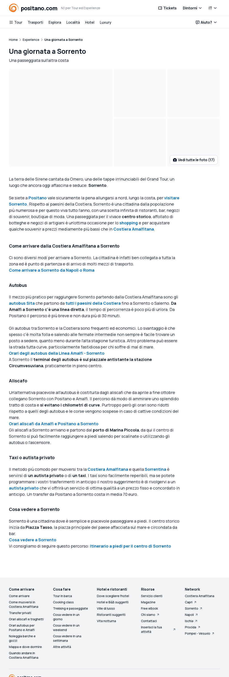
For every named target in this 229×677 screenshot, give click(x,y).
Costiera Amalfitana (133, 203)
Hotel (89, 22)
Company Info (84, 665)
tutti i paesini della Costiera (93, 277)
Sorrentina (155, 443)
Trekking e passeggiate (70, 583)
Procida (193, 602)
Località (73, 22)
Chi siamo (150, 589)
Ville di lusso (106, 583)
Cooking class (63, 577)
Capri (191, 577)
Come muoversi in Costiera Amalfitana (23, 579)
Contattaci (149, 595)
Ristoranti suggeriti (111, 589)
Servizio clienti (151, 570)
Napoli (191, 589)
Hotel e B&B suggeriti (113, 577)
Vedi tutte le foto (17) (194, 134)
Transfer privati (20, 587)
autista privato (24, 462)
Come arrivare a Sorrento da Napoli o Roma (51, 244)
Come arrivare (19, 570)
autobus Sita (22, 277)
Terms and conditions (25, 671)
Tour (15, 22)
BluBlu (24, 658)
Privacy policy (55, 671)
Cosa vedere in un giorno (66, 591)
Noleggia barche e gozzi (22, 612)
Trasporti (35, 22)
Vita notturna (106, 595)
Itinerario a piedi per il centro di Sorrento (130, 520)
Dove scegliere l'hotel (113, 570)
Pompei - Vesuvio (200, 608)
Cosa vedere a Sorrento (32, 514)
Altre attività (62, 621)
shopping (128, 197)
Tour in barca (62, 570)
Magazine (148, 577)
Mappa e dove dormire (25, 621)
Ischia (191, 595)
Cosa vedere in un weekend (66, 602)
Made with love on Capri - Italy (194, 671)
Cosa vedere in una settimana (67, 612)
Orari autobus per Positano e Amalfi (22, 602)
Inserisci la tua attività (158, 604)
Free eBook (149, 583)
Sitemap (104, 665)
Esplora (55, 22)
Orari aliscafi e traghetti (26, 594)
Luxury (105, 22)
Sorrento (194, 583)
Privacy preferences (108, 671)
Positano (38, 172)
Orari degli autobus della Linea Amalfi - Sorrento (56, 327)
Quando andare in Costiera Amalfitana (23, 629)
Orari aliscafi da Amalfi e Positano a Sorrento (53, 398)
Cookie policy (79, 671)
